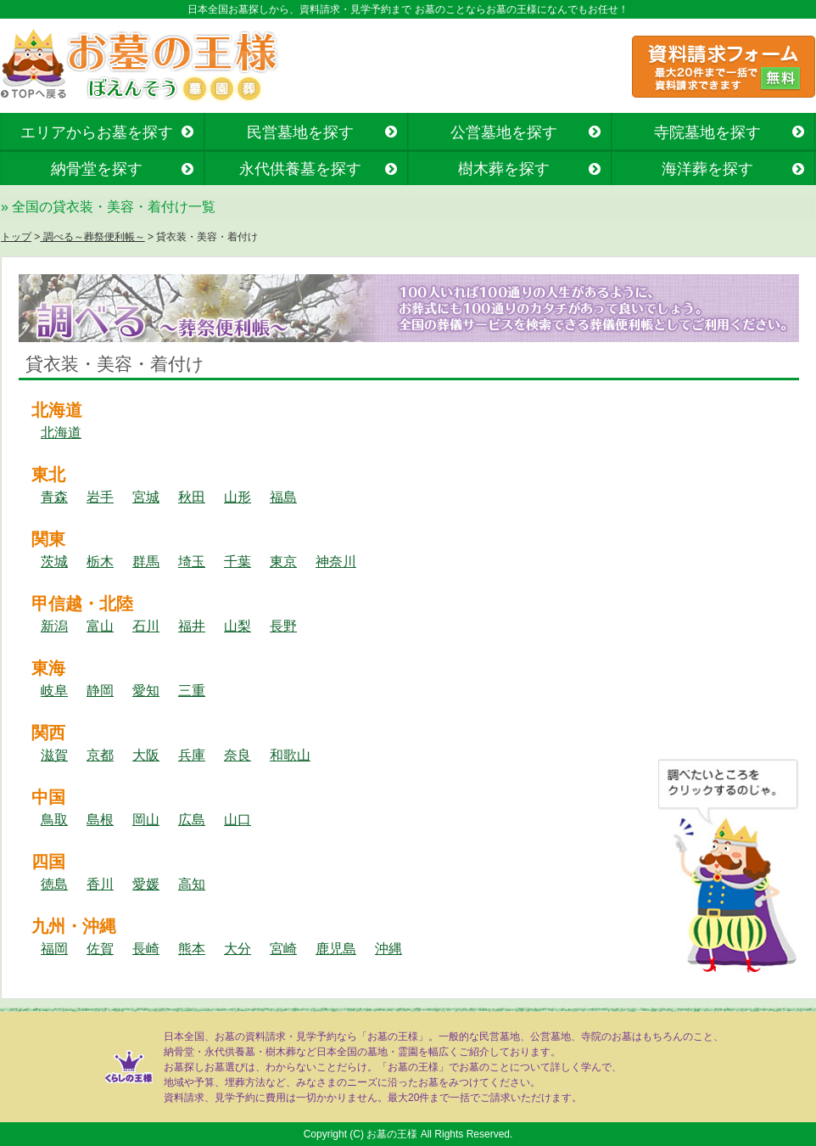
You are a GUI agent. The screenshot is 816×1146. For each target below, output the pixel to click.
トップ (16, 237)
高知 (191, 884)
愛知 (145, 690)
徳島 (54, 884)
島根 (100, 819)
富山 (100, 626)
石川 (145, 626)
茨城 (54, 561)
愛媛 (145, 884)
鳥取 (54, 819)
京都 (100, 755)
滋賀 (54, 755)
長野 (283, 626)
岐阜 (54, 690)
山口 (237, 819)
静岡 (100, 690)
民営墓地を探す (300, 132)
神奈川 (336, 561)
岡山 (145, 819)
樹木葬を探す (504, 168)
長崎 (145, 948)
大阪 (145, 755)
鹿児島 (336, 948)
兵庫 (191, 755)
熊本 (191, 948)
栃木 (100, 561)
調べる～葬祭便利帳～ (92, 237)
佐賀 (100, 948)
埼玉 (191, 561)
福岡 (54, 948)
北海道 (61, 432)
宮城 (145, 497)
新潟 (54, 626)
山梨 (237, 626)
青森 (54, 497)
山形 (237, 497)
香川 (100, 884)
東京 (283, 561)
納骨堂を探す (97, 168)
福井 (191, 626)
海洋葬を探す (707, 168)
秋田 (191, 497)
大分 (237, 948)
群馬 (145, 561)
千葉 (237, 561)
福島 (283, 497)
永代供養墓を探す (300, 168)
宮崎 (283, 948)
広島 (191, 819)
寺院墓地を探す (707, 132)
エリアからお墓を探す (96, 132)
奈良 (237, 755)
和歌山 (290, 755)
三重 (191, 690)
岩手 (100, 497)
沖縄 (388, 948)
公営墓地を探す (503, 132)
